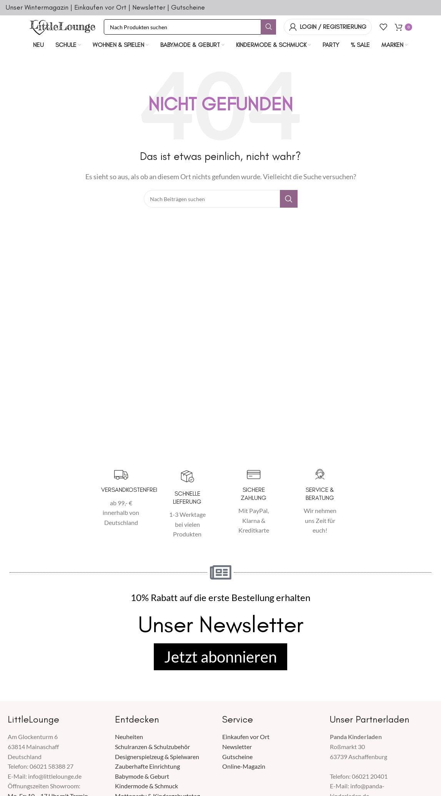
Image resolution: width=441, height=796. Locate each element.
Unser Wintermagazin (37, 7)
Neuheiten (129, 737)
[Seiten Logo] (62, 26)
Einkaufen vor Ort (100, 7)
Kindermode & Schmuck (146, 786)
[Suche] (190, 27)
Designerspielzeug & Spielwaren (157, 757)
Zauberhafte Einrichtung (147, 767)
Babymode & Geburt (142, 776)
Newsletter (148, 7)
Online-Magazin (243, 767)
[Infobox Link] (121, 498)
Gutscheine (188, 7)
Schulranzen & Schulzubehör (152, 747)
